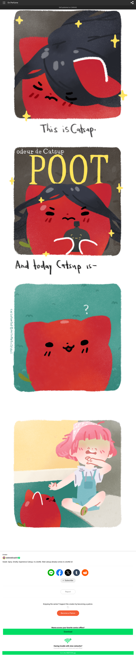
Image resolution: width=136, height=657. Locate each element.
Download (68, 632)
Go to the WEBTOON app (68, 653)
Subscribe (69, 580)
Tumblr (76, 572)
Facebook (59, 572)
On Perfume (13, 3)
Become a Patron (68, 613)
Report (68, 592)
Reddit (85, 572)
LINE (51, 572)
